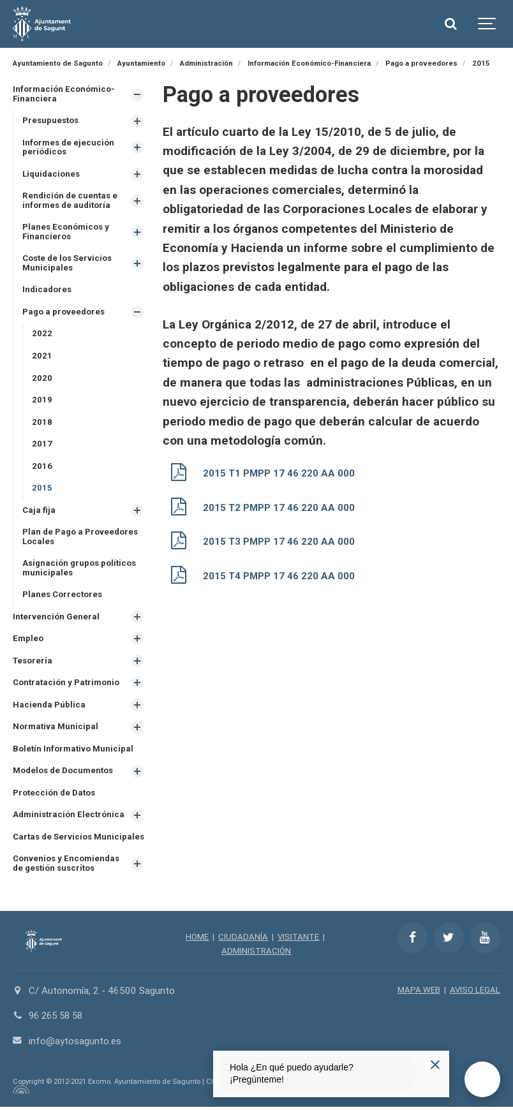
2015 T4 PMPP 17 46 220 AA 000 (279, 574)
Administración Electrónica (69, 817)
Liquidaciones (51, 174)
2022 (42, 334)
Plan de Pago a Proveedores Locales (80, 538)
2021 (42, 357)
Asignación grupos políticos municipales (80, 569)
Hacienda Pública (49, 706)
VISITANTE (298, 940)
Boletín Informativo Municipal (73, 751)
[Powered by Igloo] (19, 1092)
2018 (42, 423)
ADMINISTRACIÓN (256, 953)
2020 (42, 378)
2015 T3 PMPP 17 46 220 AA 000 (279, 540)
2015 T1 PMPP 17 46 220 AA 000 (279, 473)
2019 (42, 401)
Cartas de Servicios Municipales (79, 839)
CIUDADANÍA (243, 940)
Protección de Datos (54, 795)
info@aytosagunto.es (75, 1043)
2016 (42, 467)
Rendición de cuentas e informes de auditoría (70, 201)
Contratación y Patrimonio (66, 685)
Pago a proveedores (63, 312)
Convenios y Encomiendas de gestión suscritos (67, 866)
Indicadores (47, 290)
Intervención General (56, 618)
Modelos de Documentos (63, 773)
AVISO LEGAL (475, 992)
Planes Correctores (62, 596)
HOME (197, 940)
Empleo (28, 640)
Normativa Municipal (55, 729)
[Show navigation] (487, 24)
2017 (42, 445)
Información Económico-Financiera (64, 93)
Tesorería (33, 662)
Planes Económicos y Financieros (66, 232)
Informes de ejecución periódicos (68, 147)
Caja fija (39, 511)
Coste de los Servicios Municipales (68, 264)
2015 (42, 489)
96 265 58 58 (58, 1019)
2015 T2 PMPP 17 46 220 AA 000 (279, 507)
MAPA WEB (419, 992)
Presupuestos (51, 121)
